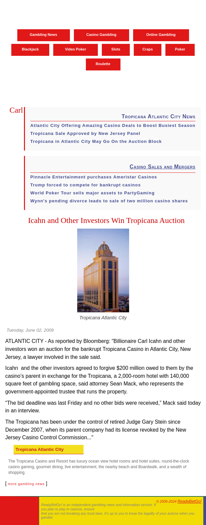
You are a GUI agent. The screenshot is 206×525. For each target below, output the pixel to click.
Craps (147, 49)
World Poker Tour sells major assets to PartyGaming (92, 192)
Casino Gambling (101, 35)
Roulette (103, 64)
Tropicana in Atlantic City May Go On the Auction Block (96, 141)
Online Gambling (160, 35)
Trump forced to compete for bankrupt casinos (85, 184)
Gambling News (43, 35)
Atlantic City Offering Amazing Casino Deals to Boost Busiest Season (112, 125)
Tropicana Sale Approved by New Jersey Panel (85, 133)
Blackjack (30, 49)
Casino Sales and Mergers (162, 166)
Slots (115, 49)
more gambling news (26, 484)
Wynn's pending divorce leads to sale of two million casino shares (109, 200)
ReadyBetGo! (189, 501)
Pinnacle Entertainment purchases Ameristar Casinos (93, 176)
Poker (180, 49)
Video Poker (75, 49)
